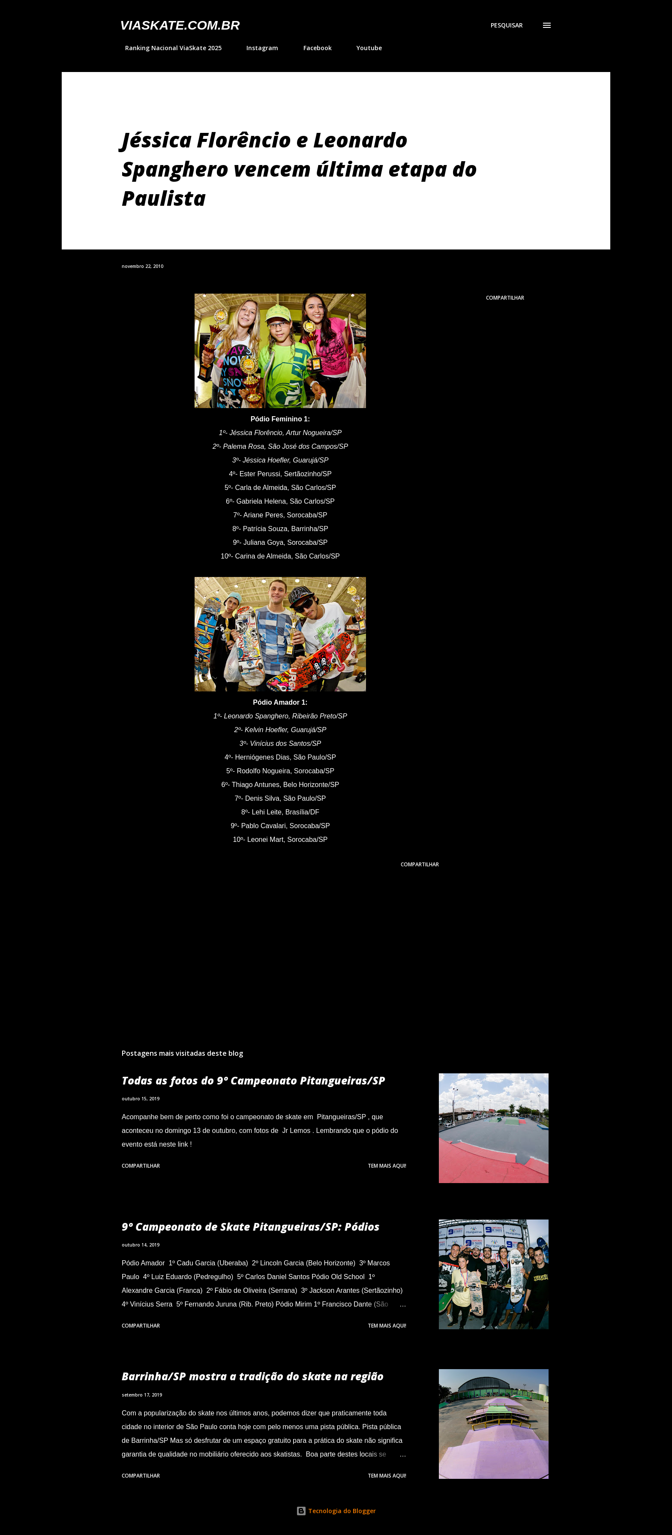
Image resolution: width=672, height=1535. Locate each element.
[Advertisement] (266, 942)
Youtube (364, 48)
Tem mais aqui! (387, 1165)
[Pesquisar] (507, 25)
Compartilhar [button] (505, 297)
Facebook (312, 48)
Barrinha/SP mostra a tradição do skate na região (253, 1376)
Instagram (257, 48)
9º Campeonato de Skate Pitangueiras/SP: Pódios (251, 1226)
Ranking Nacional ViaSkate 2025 (168, 48)
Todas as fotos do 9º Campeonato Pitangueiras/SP (253, 1080)
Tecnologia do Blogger (336, 1511)
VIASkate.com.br (180, 25)
